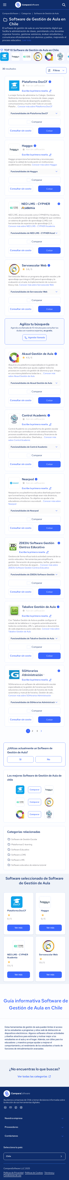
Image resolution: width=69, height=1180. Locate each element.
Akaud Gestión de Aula (37, 354)
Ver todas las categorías (34, 1076)
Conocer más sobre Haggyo (44, 164)
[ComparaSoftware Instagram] (21, 1107)
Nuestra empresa (34, 1118)
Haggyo (27, 146)
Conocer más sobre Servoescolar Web (36, 284)
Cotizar (49, 130)
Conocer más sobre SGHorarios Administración (29, 695)
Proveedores (34, 1127)
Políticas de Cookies (34, 1172)
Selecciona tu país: (13, 1147)
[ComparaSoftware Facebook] (16, 1107)
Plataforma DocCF (35, 82)
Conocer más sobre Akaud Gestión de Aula (31, 374)
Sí (20, 759)
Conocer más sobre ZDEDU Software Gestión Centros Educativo (33, 566)
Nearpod (28, 479)
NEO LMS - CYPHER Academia (17, 956)
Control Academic (34, 415)
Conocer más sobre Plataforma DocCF (35, 106)
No (48, 759)
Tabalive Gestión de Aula (39, 607)
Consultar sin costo (20, 130)
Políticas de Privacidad (13, 1172)
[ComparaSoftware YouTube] (10, 1107)
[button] (34, 113)
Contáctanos (34, 1136)
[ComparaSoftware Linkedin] (5, 1107)
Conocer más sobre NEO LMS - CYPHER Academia (31, 226)
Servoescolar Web (34, 265)
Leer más (26, 40)
